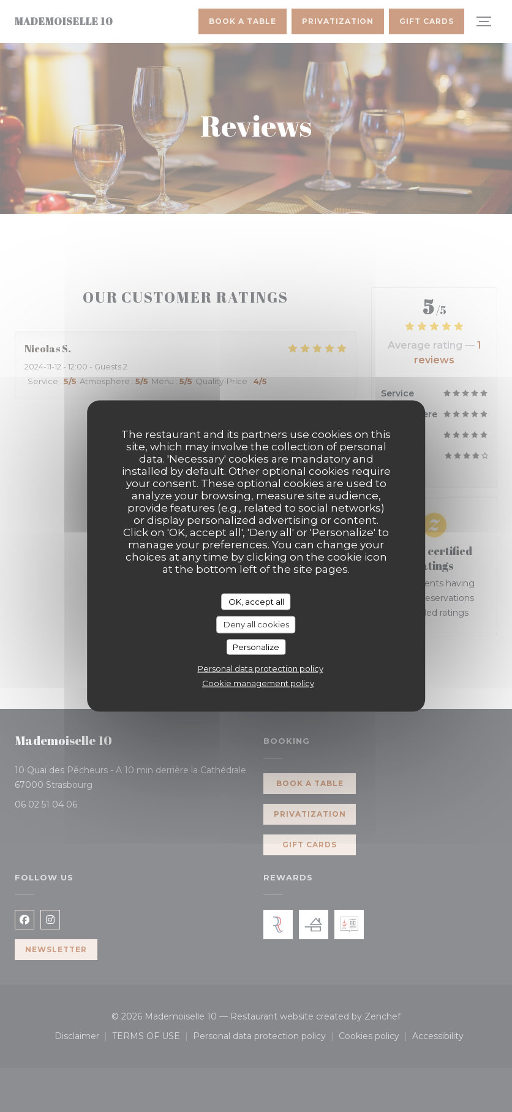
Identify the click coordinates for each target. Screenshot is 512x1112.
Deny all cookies (256, 624)
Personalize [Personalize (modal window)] (256, 646)
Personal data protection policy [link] (260, 668)
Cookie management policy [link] (258, 683)
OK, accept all (256, 601)
